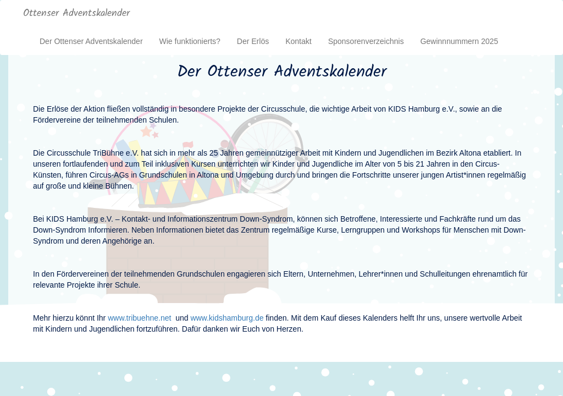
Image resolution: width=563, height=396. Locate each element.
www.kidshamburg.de (226, 318)
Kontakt (298, 41)
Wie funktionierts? (189, 41)
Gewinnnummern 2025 (459, 41)
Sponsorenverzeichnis (366, 41)
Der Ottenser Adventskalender (91, 41)
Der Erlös (253, 41)
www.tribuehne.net (139, 318)
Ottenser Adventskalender (76, 13)
